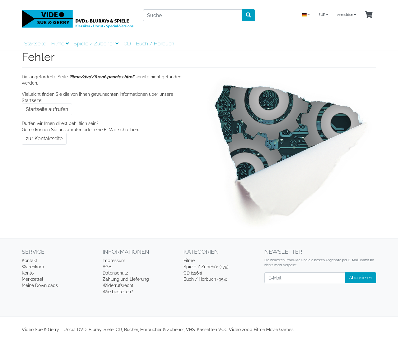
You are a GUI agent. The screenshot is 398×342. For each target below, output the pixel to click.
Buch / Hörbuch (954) (205, 279)
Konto (28, 272)
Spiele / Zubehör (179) (206, 266)
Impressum (114, 260)
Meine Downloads (40, 285)
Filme (60, 43)
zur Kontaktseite (44, 138)
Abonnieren (360, 277)
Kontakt (29, 260)
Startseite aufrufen (47, 109)
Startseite (35, 43)
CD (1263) (192, 272)
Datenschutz (115, 272)
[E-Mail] (304, 277)
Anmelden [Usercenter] (346, 15)
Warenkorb (33, 266)
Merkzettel (32, 279)
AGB (107, 266)
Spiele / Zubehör (96, 43)
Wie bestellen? (118, 291)
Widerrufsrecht (118, 285)
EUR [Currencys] (323, 15)
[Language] (305, 15)
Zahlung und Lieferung (126, 279)
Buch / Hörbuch (155, 43)
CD (127, 43)
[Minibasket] (368, 15)
